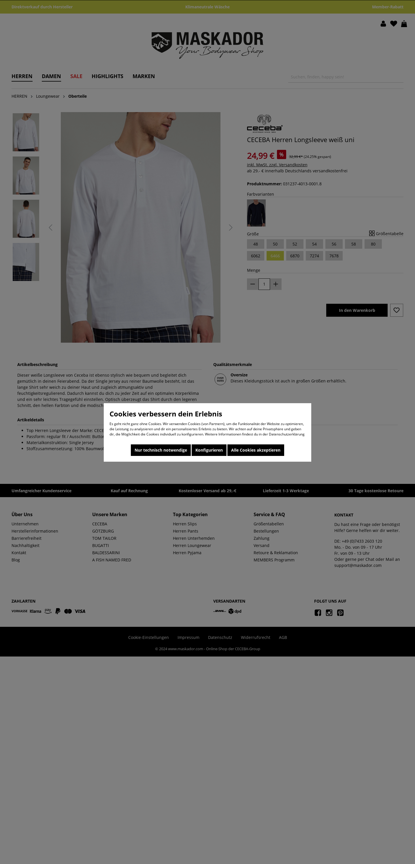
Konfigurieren (209, 450)
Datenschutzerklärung (287, 434)
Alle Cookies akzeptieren (255, 450)
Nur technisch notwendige (161, 450)
